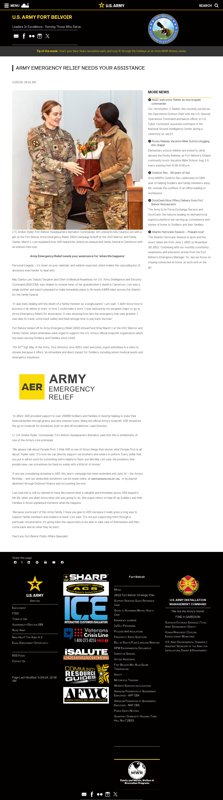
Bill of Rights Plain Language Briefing (137, 642)
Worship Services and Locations (132, 685)
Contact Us (18, 661)
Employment (19, 608)
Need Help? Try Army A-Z (27, 637)
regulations (136, 631)
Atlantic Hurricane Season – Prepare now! (178, 232)
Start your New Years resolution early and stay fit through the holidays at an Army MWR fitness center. (111, 51)
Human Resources (175, 632)
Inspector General (124, 653)
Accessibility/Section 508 (27, 624)
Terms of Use (19, 619)
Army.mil (35, 600)
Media (118, 589)
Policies (119, 631)
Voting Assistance (124, 659)
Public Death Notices (126, 710)
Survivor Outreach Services (181, 622)
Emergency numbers (125, 620)
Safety (118, 674)
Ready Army (18, 630)
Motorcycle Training (126, 680)
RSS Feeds (18, 655)
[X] (22, 562)
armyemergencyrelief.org (105, 478)
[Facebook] (15, 562)
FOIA (15, 613)
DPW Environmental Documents (132, 648)
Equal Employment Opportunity (30, 643)
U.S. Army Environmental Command (185, 642)
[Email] (54, 562)
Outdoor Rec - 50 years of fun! (171, 172)
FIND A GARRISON (188, 617)
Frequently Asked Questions (130, 637)
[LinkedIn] (29, 562)
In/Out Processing (125, 625)
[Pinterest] (37, 562)
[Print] (45, 562)
